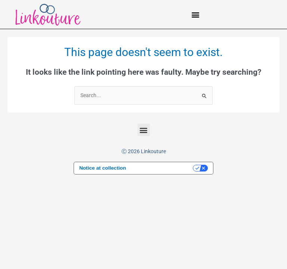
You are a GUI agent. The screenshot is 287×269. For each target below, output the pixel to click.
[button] (195, 14)
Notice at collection (102, 168)
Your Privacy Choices (163, 168)
